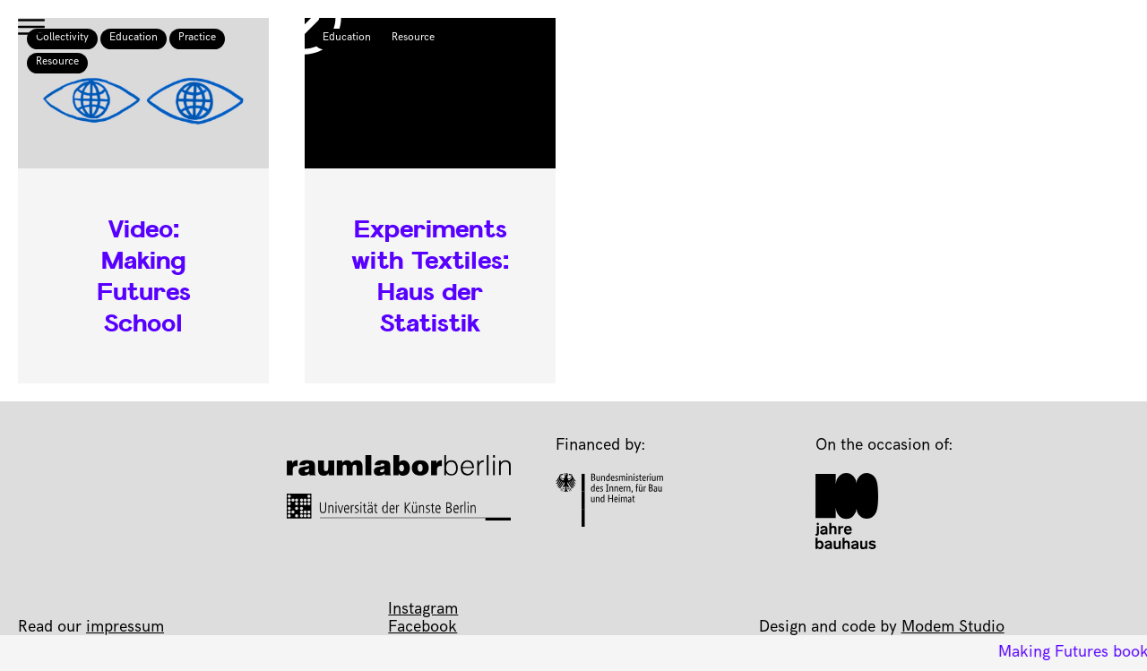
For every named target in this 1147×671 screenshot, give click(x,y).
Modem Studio (953, 628)
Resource (57, 62)
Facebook (422, 628)
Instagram (423, 610)
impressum (125, 628)
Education (133, 38)
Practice (197, 38)
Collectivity (62, 38)
